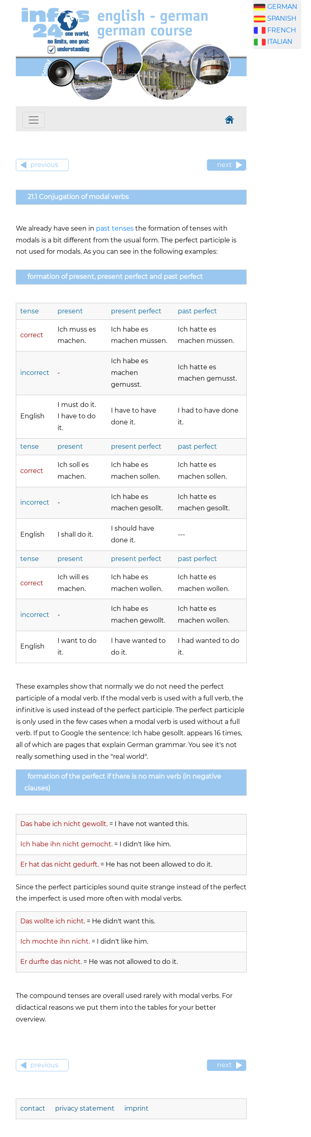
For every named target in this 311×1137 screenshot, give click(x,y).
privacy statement (85, 1108)
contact (32, 1108)
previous (44, 165)
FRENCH (281, 30)
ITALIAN (279, 41)
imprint (136, 1108)
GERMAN (282, 7)
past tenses (115, 228)
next (224, 165)
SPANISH (281, 18)
